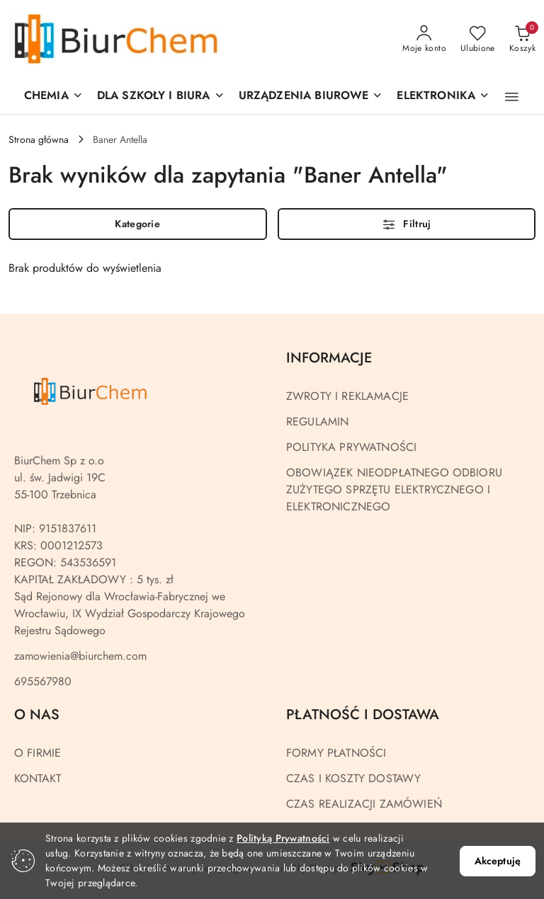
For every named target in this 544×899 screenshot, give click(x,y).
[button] (311, 97)
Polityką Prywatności (283, 838)
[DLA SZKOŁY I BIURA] (161, 97)
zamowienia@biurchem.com (80, 656)
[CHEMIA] (53, 97)
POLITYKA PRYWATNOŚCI (351, 447)
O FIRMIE (37, 753)
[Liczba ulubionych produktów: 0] (477, 39)
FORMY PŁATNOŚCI (336, 753)
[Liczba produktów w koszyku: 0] (522, 39)
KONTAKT (37, 778)
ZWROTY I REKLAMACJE (347, 396)
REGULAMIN (317, 421)
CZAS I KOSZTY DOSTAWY (353, 778)
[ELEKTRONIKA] (443, 97)
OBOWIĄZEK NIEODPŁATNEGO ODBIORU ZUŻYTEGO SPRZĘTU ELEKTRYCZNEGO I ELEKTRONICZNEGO (394, 489)
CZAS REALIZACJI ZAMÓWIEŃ (364, 804)
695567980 (43, 681)
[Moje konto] (424, 39)
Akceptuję (498, 861)
